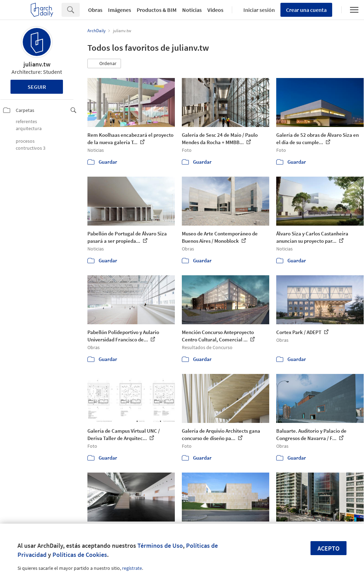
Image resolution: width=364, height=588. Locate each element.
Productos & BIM (157, 10)
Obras (95, 10)
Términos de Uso (160, 545)
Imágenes (119, 10)
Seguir (37, 86)
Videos (215, 10)
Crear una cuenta (306, 9)
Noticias (192, 10)
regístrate (132, 568)
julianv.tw (36, 64)
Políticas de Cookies (79, 555)
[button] (104, 64)
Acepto (328, 548)
